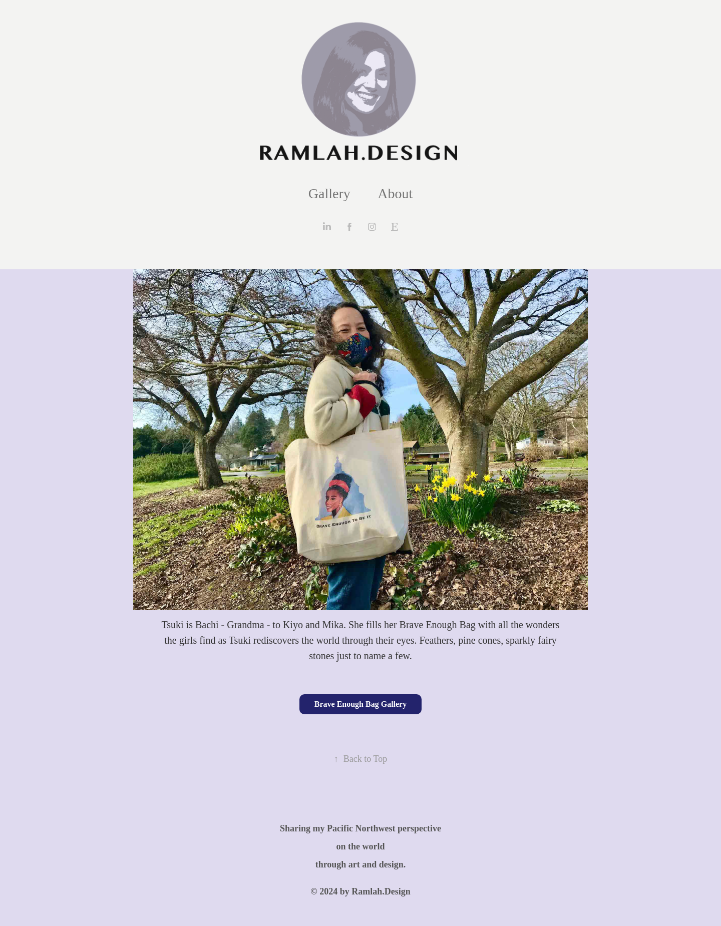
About (395, 193)
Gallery (329, 193)
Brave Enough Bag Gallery (360, 704)
